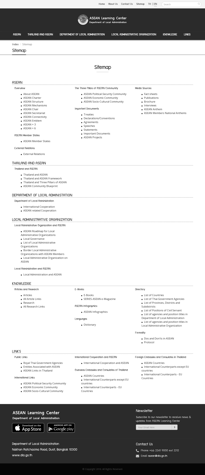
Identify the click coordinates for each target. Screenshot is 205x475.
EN (155, 4)
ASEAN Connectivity (34, 117)
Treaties (87, 114)
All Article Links (31, 299)
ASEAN (17, 34)
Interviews (148, 105)
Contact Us (127, 4)
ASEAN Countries (92, 376)
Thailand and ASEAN (40, 34)
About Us (113, 4)
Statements (89, 129)
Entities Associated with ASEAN (40, 366)
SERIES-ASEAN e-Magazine (98, 299)
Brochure (148, 101)
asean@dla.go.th (157, 456)
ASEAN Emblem (31, 120)
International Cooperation (38, 206)
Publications (150, 98)
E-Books (87, 295)
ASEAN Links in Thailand (36, 370)
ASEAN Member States (35, 141)
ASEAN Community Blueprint (39, 186)
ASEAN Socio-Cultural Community (102, 101)
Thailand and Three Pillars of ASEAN (44, 182)
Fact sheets (149, 94)
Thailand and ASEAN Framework (41, 178)
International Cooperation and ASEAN (105, 363)
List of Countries (152, 295)
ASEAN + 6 (28, 128)
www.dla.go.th (22, 455)
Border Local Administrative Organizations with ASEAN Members (42, 252)
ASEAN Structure (32, 101)
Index (15, 44)
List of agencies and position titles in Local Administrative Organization (164, 323)
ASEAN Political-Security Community (103, 94)
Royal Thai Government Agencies (42, 363)
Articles (26, 295)
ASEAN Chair (29, 109)
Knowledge (170, 34)
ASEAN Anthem (151, 109)
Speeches (88, 126)
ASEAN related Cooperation (38, 210)
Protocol (147, 342)
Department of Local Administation (82, 34)
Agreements (89, 122)
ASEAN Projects (91, 137)
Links (187, 34)
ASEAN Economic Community (99, 98)
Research (27, 302)
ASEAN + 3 (28, 124)
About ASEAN (30, 94)
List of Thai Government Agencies (162, 299)
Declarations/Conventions (98, 118)
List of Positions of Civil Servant (161, 310)
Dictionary (88, 324)
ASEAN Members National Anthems (163, 113)
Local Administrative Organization (133, 34)
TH (150, 4)
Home (102, 4)
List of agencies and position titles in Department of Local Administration (164, 316)
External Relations (33, 154)
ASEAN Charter (31, 98)
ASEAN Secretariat (33, 113)
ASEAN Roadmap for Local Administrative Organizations (38, 233)
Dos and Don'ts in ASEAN (157, 338)
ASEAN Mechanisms (34, 105)
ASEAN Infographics (94, 312)
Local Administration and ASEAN (41, 274)
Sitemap (140, 4)
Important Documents (95, 133)
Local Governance (32, 239)
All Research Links (33, 306)
